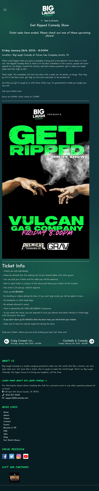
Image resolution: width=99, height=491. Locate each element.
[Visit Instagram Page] (18, 456)
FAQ (5, 431)
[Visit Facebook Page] (4, 456)
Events (6, 424)
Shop (5, 437)
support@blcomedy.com (17, 398)
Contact (7, 421)
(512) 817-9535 (13, 395)
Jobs (5, 434)
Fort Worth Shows (11, 440)
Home (6, 412)
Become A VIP (9, 427)
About (6, 415)
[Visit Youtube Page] (25, 456)
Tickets (6, 418)
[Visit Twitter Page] (11, 456)
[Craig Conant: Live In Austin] (22, 341)
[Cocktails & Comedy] (76, 341)
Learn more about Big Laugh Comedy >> (24, 380)
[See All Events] (49, 20)
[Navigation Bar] (5, 10)
